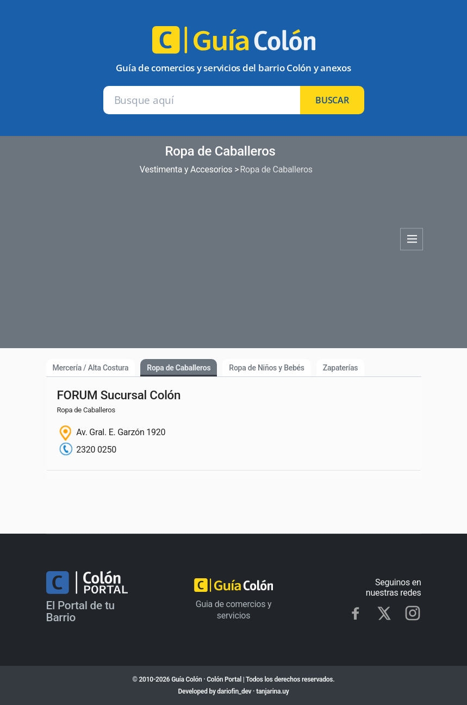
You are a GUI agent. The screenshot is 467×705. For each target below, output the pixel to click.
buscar (332, 100)
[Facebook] (355, 613)
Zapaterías (340, 367)
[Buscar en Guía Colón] (202, 100)
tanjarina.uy (272, 691)
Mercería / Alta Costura (91, 367)
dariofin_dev (234, 691)
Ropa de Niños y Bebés (266, 367)
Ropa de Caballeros (178, 367)
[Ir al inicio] (233, 44)
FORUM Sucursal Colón (119, 395)
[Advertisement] (220, 258)
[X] (384, 613)
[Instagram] (412, 613)
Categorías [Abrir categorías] (411, 239)
